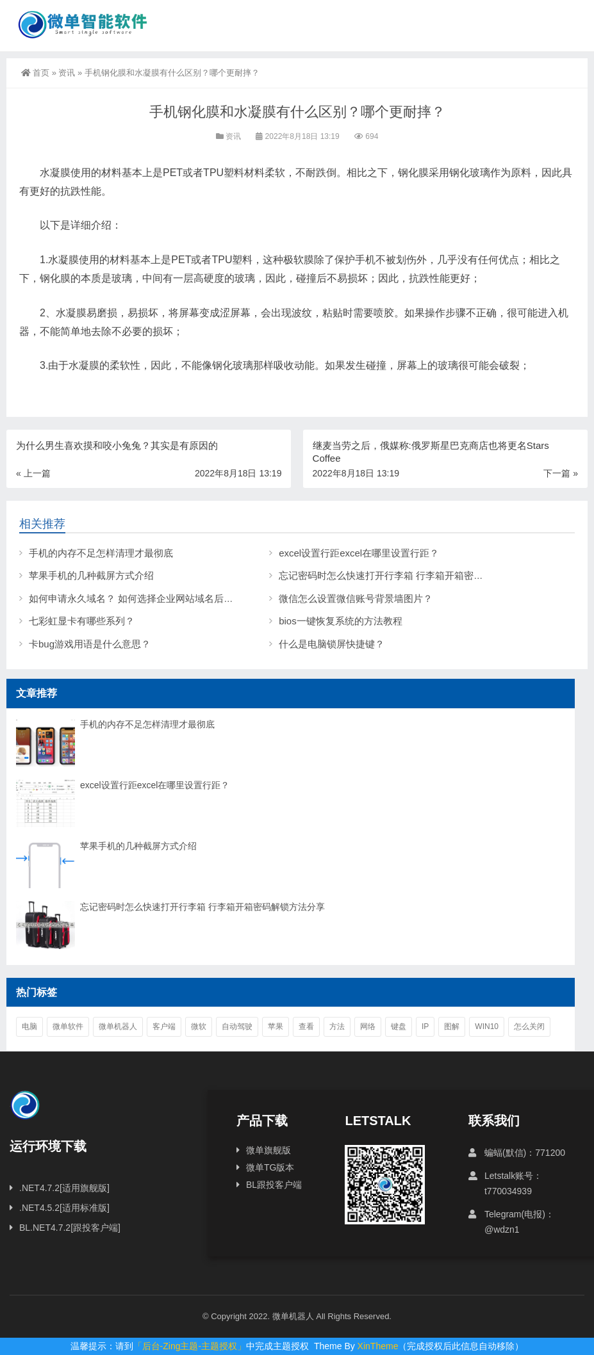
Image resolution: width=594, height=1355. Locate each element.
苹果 (275, 1026)
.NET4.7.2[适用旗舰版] (64, 1188)
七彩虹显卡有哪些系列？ (82, 620)
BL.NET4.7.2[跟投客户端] (69, 1227)
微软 (198, 1026)
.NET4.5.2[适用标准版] (64, 1208)
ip (425, 1026)
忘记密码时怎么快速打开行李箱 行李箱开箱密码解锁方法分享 (410, 575)
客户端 (164, 1026)
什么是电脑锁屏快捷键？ (331, 643)
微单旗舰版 (268, 1150)
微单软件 (68, 1026)
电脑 (29, 1026)
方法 (337, 1026)
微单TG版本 (270, 1167)
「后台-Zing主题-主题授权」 (190, 1346)
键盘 (398, 1026)
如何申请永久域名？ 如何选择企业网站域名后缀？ (136, 598)
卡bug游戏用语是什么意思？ (90, 643)
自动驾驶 (237, 1026)
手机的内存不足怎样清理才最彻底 (101, 553)
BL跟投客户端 (274, 1185)
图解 (451, 1026)
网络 (367, 1026)
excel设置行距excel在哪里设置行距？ (359, 553)
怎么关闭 (529, 1026)
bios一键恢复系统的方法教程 (340, 620)
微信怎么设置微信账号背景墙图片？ (356, 598)
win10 (487, 1026)
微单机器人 (118, 1026)
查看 (306, 1026)
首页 (35, 72)
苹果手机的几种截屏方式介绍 (91, 575)
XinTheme (378, 1346)
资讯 (66, 72)
